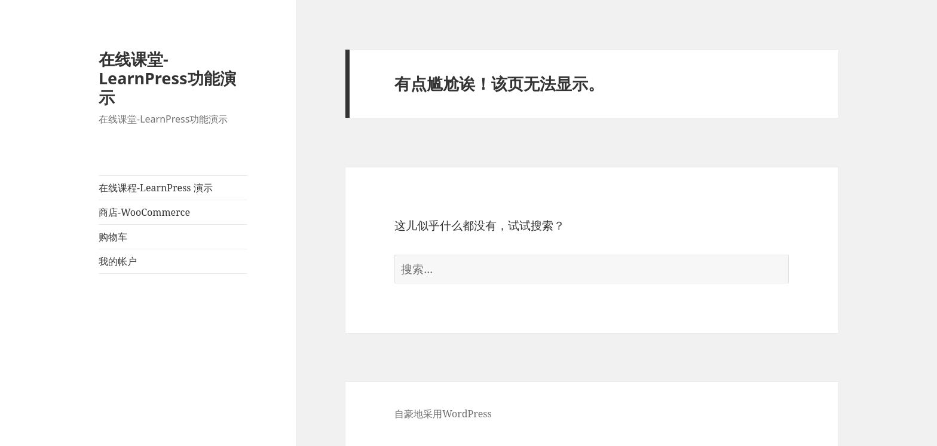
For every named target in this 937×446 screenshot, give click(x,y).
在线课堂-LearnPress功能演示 (167, 78)
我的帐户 (118, 261)
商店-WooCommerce (144, 212)
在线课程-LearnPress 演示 (156, 187)
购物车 (113, 236)
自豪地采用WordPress (443, 413)
